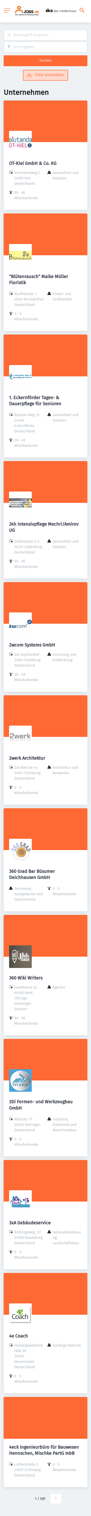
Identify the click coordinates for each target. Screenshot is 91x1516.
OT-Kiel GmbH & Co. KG (33, 163)
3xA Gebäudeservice (30, 1222)
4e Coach (18, 1336)
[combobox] (45, 35)
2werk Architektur (27, 758)
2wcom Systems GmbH (32, 645)
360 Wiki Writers (25, 978)
